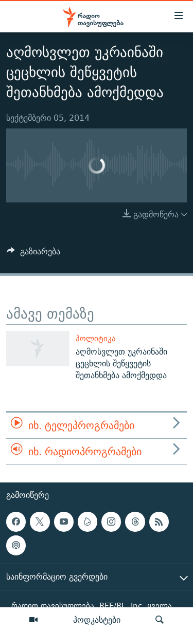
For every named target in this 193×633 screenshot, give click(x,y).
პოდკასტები (96, 619)
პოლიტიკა (96, 338)
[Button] (33, 254)
